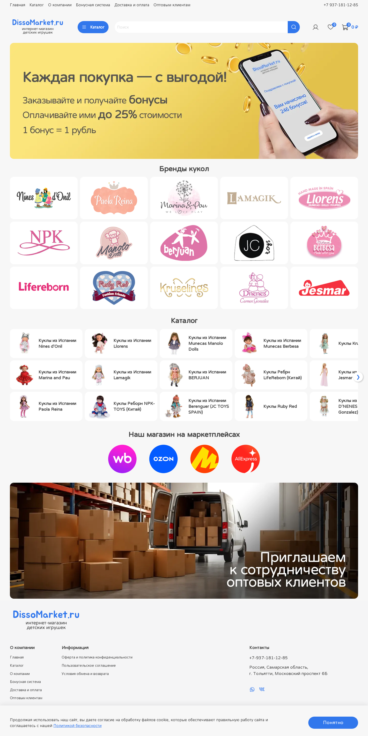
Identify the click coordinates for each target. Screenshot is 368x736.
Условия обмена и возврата (85, 674)
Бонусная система (93, 5)
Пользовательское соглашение (89, 665)
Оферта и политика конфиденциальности (97, 657)
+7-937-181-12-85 (268, 657)
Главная (17, 5)
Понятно (333, 722)
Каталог (36, 5)
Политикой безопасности (77, 725)
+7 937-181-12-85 (341, 5)
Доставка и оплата (131, 5)
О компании (60, 5)
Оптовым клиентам (172, 5)
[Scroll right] (358, 377)
